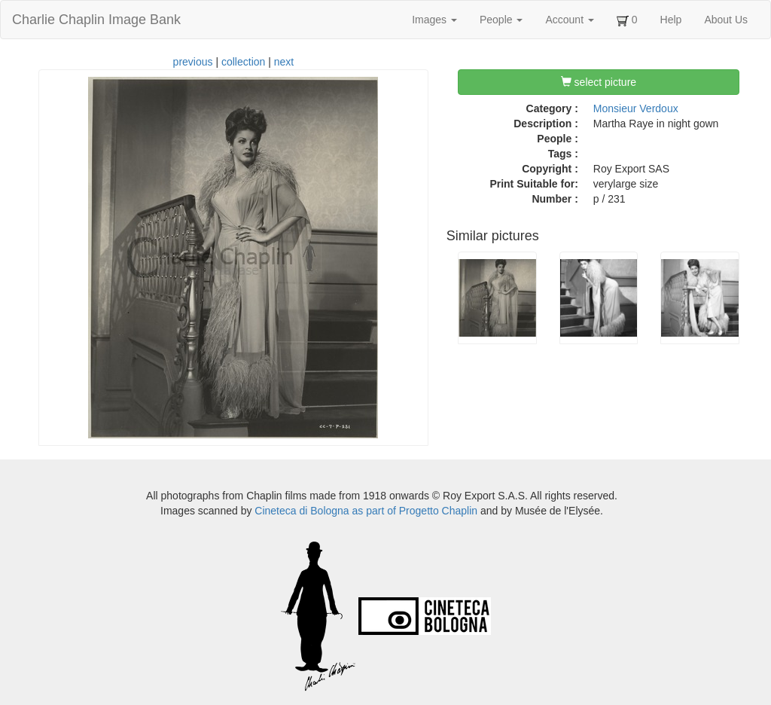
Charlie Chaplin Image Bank (96, 19)
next (284, 62)
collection (243, 62)
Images (434, 20)
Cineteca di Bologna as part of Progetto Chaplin (365, 511)
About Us (726, 20)
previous (193, 62)
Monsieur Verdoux (635, 108)
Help (671, 20)
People (501, 20)
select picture (598, 82)
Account (569, 20)
